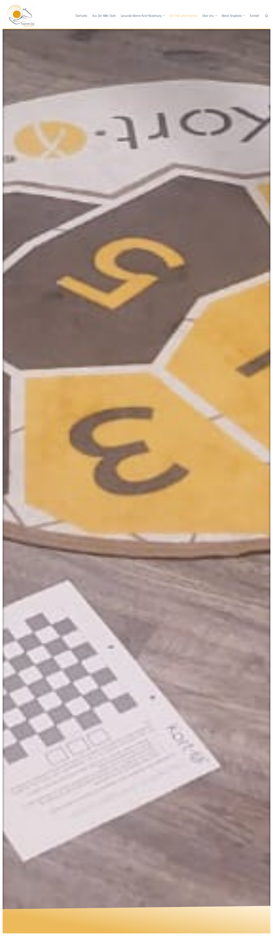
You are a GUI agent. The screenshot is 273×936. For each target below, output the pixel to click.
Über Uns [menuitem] (210, 16)
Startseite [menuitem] (81, 16)
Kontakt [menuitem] (254, 16)
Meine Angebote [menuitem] (234, 16)
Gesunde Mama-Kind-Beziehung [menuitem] (143, 16)
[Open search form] (266, 15)
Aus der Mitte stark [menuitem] (104, 16)
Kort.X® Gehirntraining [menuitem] (183, 16)
